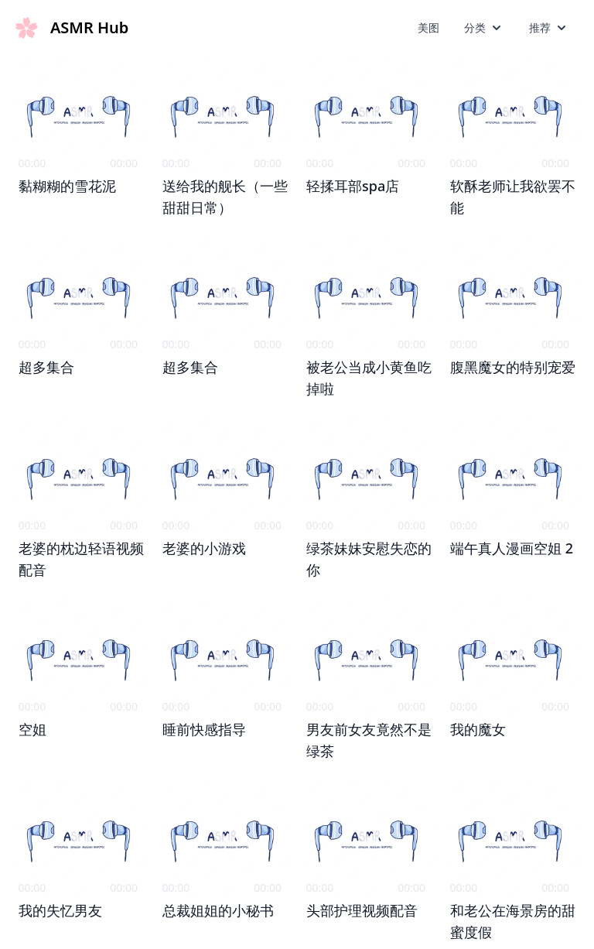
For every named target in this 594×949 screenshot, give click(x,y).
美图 (428, 27)
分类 (484, 28)
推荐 (549, 28)
